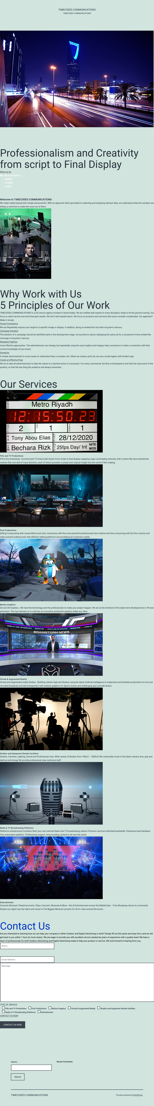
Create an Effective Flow (11, 360)
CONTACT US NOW (9, 1016)
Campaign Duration (9, 331)
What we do (5, 172)
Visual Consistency (9, 323)
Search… (14, 1062)
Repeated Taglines (8, 342)
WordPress (138, 1095)
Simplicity (4, 352)
